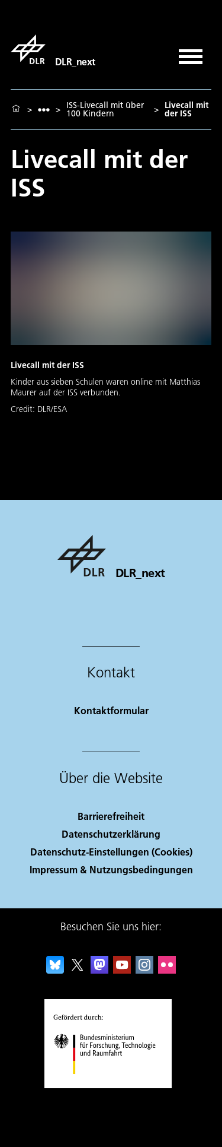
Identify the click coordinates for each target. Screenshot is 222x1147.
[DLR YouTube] (122, 970)
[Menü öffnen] (190, 52)
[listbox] (44, 109)
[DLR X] (77, 970)
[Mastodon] (99, 970)
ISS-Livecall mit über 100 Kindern (105, 109)
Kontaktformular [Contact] (111, 710)
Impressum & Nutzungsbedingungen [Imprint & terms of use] (111, 869)
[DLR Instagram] (144, 970)
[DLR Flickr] (167, 970)
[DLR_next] (53, 49)
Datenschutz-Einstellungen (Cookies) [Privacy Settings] (111, 851)
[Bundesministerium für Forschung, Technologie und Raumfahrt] (111, 1084)
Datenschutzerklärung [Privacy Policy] (111, 834)
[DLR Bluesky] (55, 970)
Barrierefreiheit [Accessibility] (111, 816)
